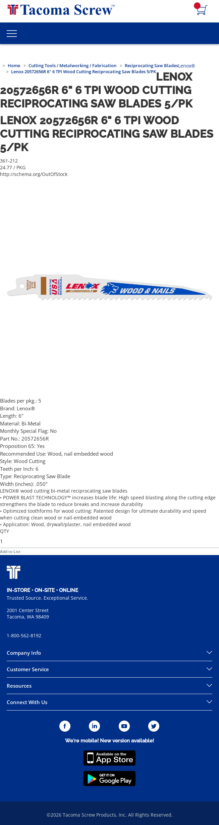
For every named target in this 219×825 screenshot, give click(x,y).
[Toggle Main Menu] (12, 33)
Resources (19, 685)
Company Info (24, 652)
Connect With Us (27, 702)
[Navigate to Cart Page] (202, 10)
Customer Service (28, 669)
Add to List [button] (10, 551)
